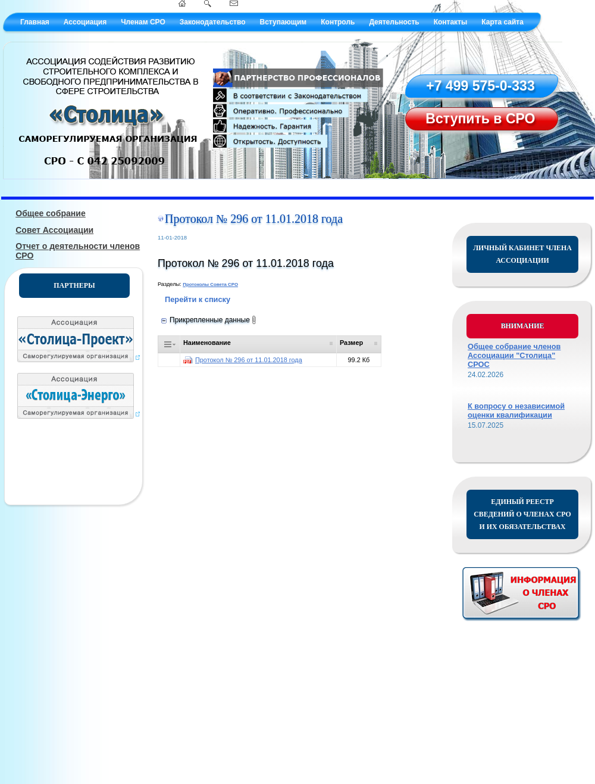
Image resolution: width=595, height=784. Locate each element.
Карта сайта (502, 22)
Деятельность (394, 22)
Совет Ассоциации (54, 230)
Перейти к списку (197, 299)
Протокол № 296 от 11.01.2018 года (248, 359)
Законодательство (213, 22)
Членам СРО (143, 22)
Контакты (451, 22)
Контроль (338, 22)
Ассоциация (85, 22)
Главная (34, 22)
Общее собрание (50, 213)
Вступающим (282, 22)
